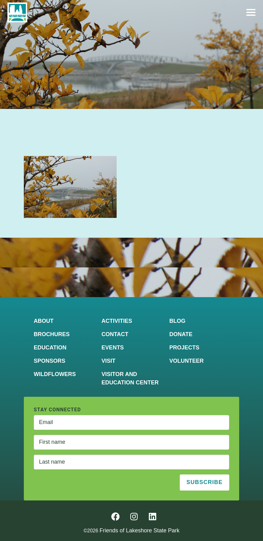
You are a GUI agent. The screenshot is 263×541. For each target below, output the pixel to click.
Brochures (52, 334)
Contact (114, 334)
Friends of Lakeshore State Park (139, 530)
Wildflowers (55, 374)
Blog (177, 321)
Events (112, 347)
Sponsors (49, 361)
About (44, 321)
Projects (184, 347)
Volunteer (186, 361)
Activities (116, 321)
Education (50, 347)
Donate (180, 334)
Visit (108, 361)
